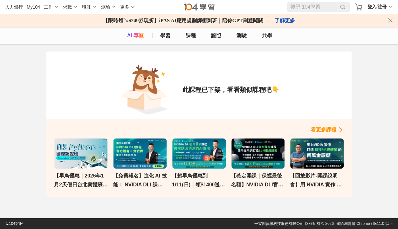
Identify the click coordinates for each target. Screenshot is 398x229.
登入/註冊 (377, 6)
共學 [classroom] (267, 35)
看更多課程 (323, 129)
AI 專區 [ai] (135, 35)
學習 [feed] (165, 35)
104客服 (14, 223)
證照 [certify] (216, 35)
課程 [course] (191, 35)
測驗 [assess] (242, 35)
